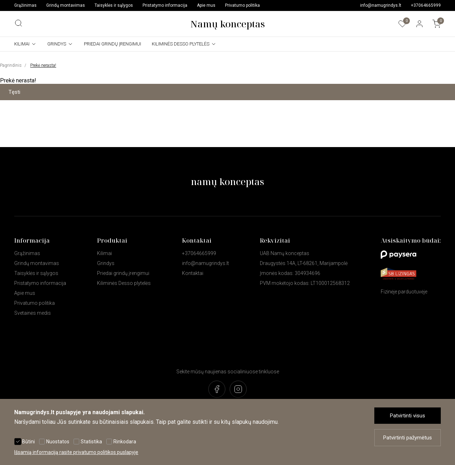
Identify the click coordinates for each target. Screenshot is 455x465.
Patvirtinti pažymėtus (407, 437)
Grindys (56, 44)
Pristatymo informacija (165, 5)
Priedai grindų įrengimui (112, 44)
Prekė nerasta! (43, 65)
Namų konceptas (227, 24)
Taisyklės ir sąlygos (114, 5)
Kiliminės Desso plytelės (180, 44)
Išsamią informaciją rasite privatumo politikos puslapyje (76, 452)
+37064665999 (426, 5)
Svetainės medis (32, 313)
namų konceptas (227, 181)
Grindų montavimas (65, 5)
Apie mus (206, 5)
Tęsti (14, 92)
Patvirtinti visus (407, 415)
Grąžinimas (25, 5)
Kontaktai (192, 273)
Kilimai (22, 44)
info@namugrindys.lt (380, 5)
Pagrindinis (11, 65)
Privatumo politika (242, 5)
